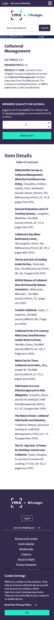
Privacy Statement (26, 564)
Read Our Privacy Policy (18, 604)
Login (5, 3)
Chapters (26, 554)
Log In (27, 518)
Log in (5, 109)
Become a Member (21, 3)
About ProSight (26, 559)
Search (44, 27)
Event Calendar (26, 543)
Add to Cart (27, 135)
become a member (15, 113)
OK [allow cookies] (27, 612)
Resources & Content (26, 538)
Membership (26, 549)
